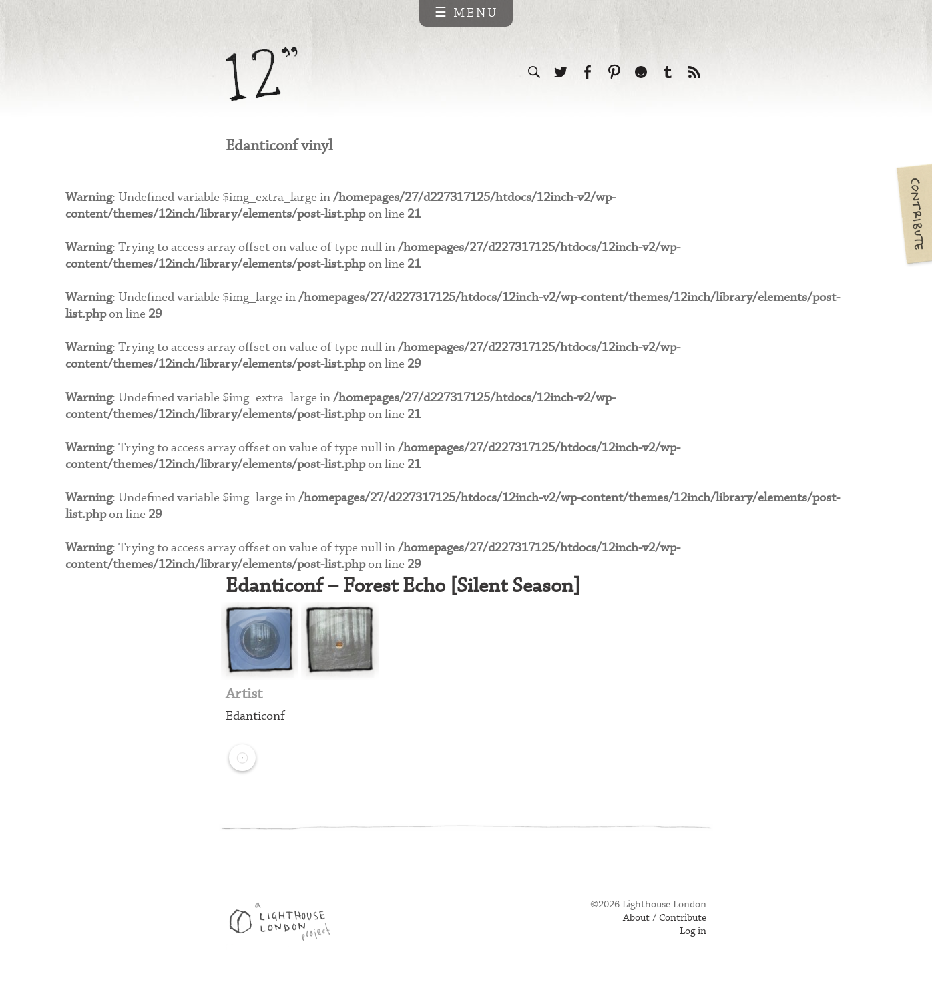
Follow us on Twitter (561, 72)
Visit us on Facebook (587, 72)
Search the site (534, 72)
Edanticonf (255, 716)
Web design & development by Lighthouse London (285, 924)
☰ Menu (466, 13)
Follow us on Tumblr (668, 72)
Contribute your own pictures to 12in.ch (913, 213)
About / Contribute (664, 918)
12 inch (262, 74)
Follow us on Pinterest (614, 72)
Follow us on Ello (641, 72)
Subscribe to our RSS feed (694, 72)
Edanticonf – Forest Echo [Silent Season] (403, 586)
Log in (693, 931)
